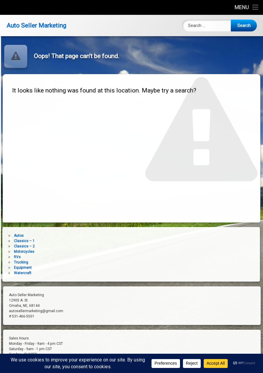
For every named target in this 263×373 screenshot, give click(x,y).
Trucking (9, 262)
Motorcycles (12, 252)
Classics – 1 (12, 241)
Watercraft (11, 273)
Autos (7, 236)
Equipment (11, 268)
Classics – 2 (12, 246)
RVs (5, 257)
